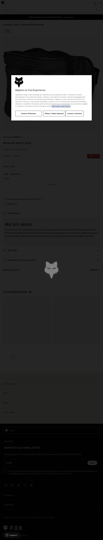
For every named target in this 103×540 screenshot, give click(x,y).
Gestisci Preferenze (28, 113)
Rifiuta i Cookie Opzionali (54, 113)
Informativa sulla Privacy (61, 106)
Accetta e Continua (75, 113)
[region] (51, 98)
